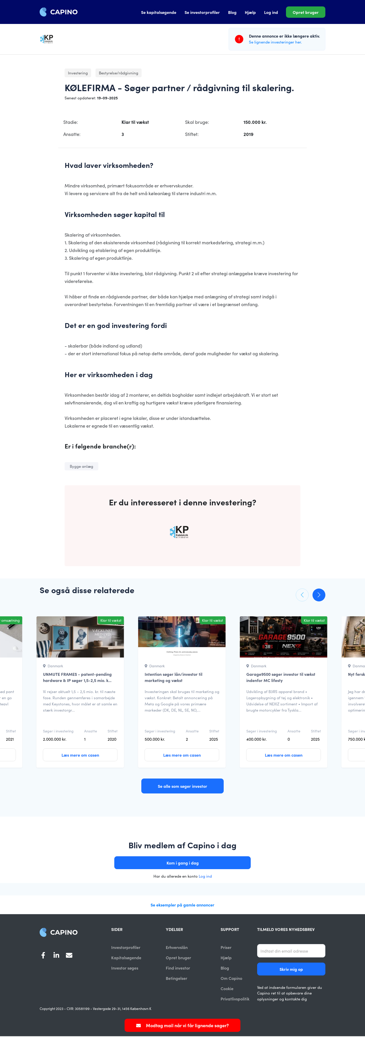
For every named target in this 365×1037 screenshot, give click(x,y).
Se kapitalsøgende (158, 12)
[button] (302, 595)
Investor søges (124, 968)
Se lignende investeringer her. (275, 42)
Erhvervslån (177, 947)
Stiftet (11, 730)
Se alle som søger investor (182, 786)
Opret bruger (306, 12)
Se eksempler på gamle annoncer (182, 905)
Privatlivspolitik (235, 999)
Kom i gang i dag (183, 863)
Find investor (178, 968)
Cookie (227, 989)
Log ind (271, 12)
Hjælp (250, 12)
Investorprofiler (125, 947)
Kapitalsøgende (126, 958)
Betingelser (176, 978)
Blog (232, 12)
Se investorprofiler (202, 12)
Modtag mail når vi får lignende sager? (182, 1025)
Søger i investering (58, 730)
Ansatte (90, 730)
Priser (226, 947)
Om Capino (231, 978)
